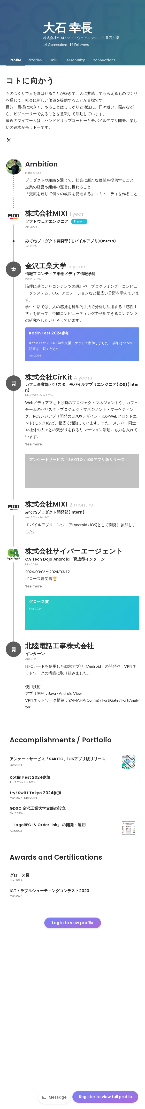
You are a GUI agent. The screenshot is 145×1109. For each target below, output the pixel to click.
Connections (103, 60)
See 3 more (82, 401)
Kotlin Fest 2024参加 (49, 333)
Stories (35, 60)
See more (33, 511)
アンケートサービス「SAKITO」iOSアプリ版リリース (77, 526)
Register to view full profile (105, 1097)
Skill (53, 60)
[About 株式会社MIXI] (13, 217)
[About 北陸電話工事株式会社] (13, 799)
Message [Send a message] (54, 1097)
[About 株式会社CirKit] (13, 450)
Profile (15, 60)
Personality (74, 60)
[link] (82, 350)
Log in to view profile (72, 1073)
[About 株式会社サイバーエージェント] (13, 688)
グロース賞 (39, 735)
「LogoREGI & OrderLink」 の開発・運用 (67, 577)
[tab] (15, 60)
